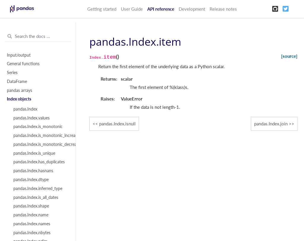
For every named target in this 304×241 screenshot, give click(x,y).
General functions (23, 63)
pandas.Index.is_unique (34, 153)
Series (12, 72)
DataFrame (17, 81)
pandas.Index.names (31, 223)
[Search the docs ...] (37, 36)
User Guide (132, 9)
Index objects (19, 99)
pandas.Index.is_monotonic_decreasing (41, 144)
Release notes (223, 9)
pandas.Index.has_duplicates (39, 161)
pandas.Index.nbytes (31, 232)
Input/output (19, 55)
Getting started (101, 9)
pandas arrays (19, 90)
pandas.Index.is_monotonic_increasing (41, 135)
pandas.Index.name (30, 215)
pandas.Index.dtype (31, 179)
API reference (160, 9)
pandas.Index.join (271, 123)
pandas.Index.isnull (117, 123)
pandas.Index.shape (31, 206)
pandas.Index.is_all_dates (35, 197)
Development (192, 9)
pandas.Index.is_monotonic (38, 126)
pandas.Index (25, 109)
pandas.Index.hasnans (33, 170)
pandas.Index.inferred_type (37, 188)
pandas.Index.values (31, 118)
